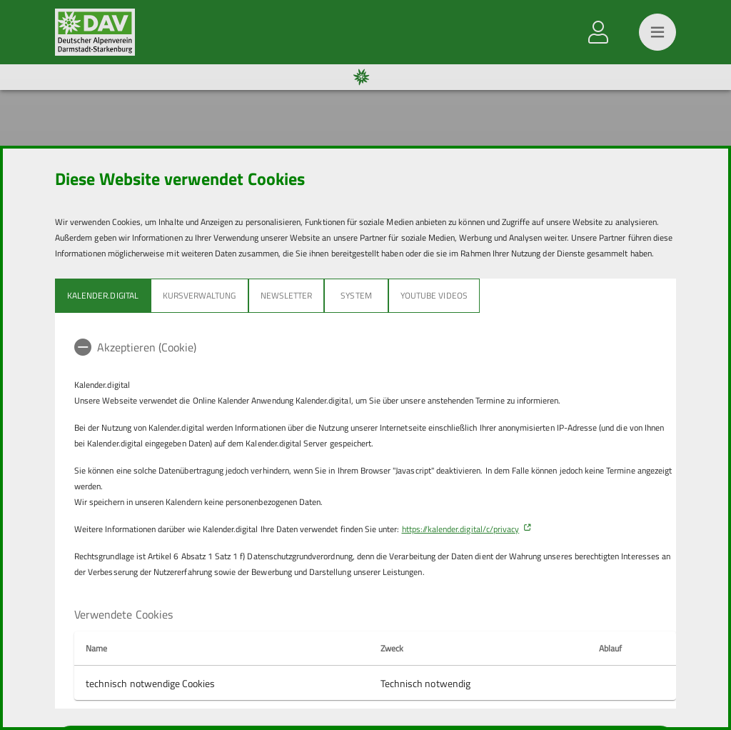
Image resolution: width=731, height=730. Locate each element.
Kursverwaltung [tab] (199, 295)
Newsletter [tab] (287, 295)
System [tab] (356, 295)
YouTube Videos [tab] (434, 295)
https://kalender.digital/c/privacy (461, 529)
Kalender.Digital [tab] (102, 295)
